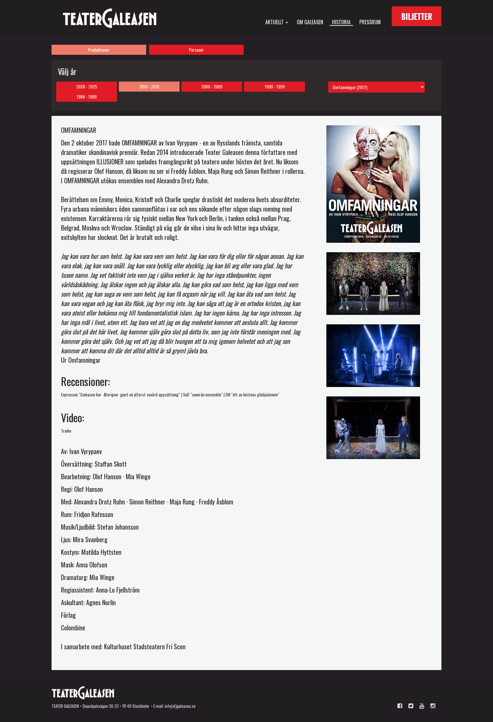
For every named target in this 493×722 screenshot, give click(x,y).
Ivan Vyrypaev (85, 451)
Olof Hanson (107, 476)
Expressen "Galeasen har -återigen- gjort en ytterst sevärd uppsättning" (120, 394)
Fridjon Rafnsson (93, 514)
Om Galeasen (310, 21)
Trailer (66, 430)
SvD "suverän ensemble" (203, 394)
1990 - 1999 (275, 86)
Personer (196, 49)
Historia (341, 22)
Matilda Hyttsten (101, 552)
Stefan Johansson (118, 527)
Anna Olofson (91, 564)
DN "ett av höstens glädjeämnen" (252, 394)
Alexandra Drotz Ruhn (99, 501)
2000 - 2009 (211, 86)
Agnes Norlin (101, 602)
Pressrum (370, 21)
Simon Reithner (147, 501)
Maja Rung (182, 501)
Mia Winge (138, 476)
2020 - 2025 (86, 86)
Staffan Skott (111, 464)
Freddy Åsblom (216, 501)
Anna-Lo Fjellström (118, 589)
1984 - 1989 (87, 96)
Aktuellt (276, 21)
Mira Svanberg (90, 539)
